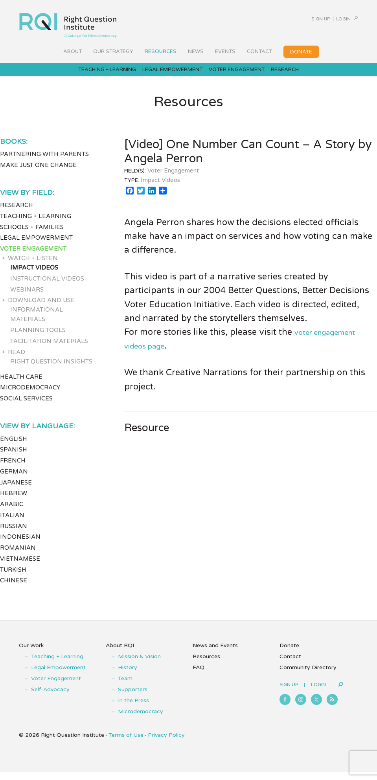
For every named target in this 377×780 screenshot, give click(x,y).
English (13, 446)
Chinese (13, 588)
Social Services (26, 406)
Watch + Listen (33, 266)
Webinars (27, 297)
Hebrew (13, 501)
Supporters (132, 697)
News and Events (215, 653)
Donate (289, 653)
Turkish (13, 577)
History (127, 675)
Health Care (21, 384)
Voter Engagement (33, 256)
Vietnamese (20, 566)
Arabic (11, 512)
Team (125, 686)
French (13, 468)
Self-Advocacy (50, 697)
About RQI (120, 653)
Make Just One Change (38, 172)
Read (16, 359)
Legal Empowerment (36, 245)
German (14, 479)
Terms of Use (126, 743)
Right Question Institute (68, 22)
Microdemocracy (30, 395)
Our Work (31, 653)
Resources (206, 664)
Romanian (18, 555)
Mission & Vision (139, 664)
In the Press (133, 708)
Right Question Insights (51, 369)
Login (332, 19)
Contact (290, 664)
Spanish (13, 457)
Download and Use (41, 308)
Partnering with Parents (44, 161)
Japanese (16, 490)
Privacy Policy (166, 743)
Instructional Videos (47, 286)
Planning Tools (38, 337)
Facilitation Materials (49, 348)
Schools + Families (32, 234)
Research (16, 213)
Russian (13, 533)
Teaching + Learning (35, 223)
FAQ (198, 675)
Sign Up (299, 19)
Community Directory (308, 675)
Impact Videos (34, 275)
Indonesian (20, 544)
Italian (12, 522)
